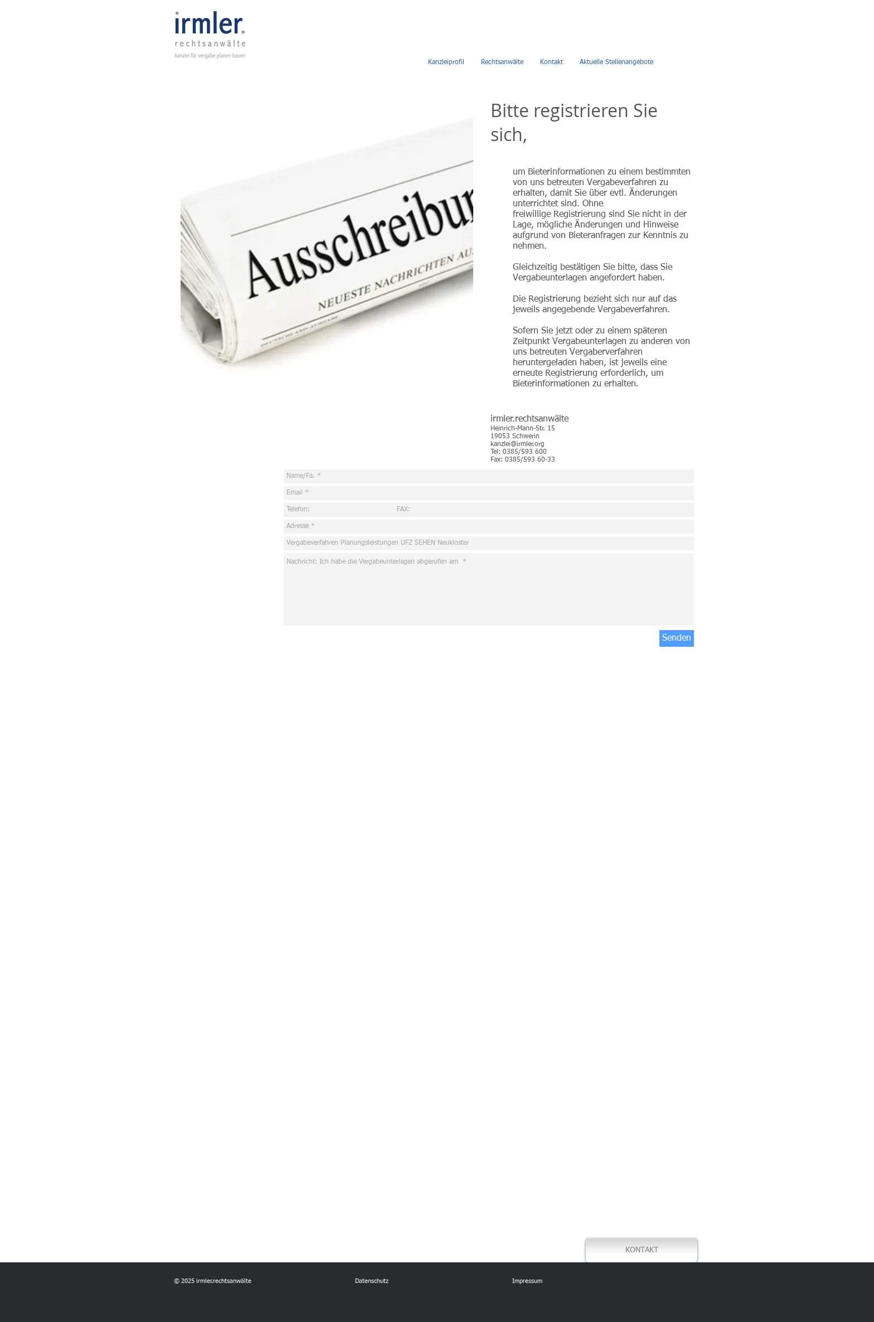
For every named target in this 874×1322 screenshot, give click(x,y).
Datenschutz (372, 1281)
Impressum (526, 1281)
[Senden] (676, 638)
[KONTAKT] (641, 1250)
